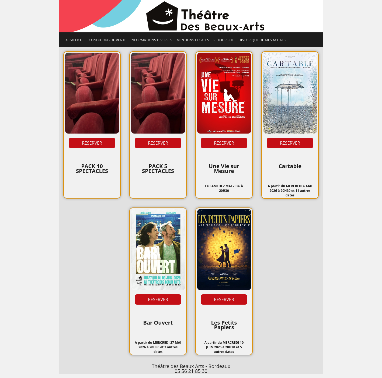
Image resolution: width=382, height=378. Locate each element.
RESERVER (92, 143)
